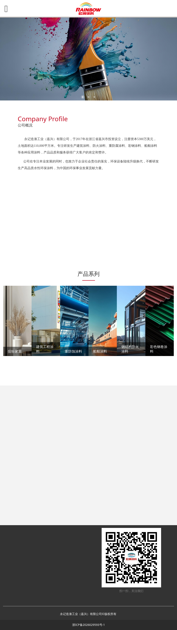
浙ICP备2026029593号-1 (88, 625)
